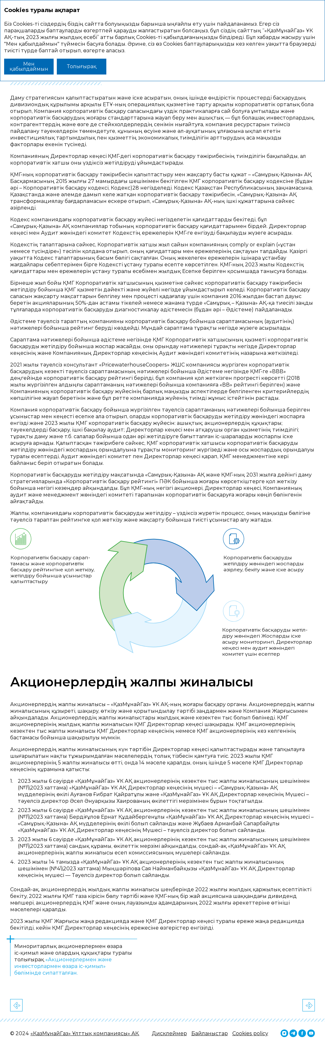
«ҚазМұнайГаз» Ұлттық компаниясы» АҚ (84, 1033)
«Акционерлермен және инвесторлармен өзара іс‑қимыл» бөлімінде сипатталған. (63, 966)
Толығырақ (81, 66)
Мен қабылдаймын (29, 66)
